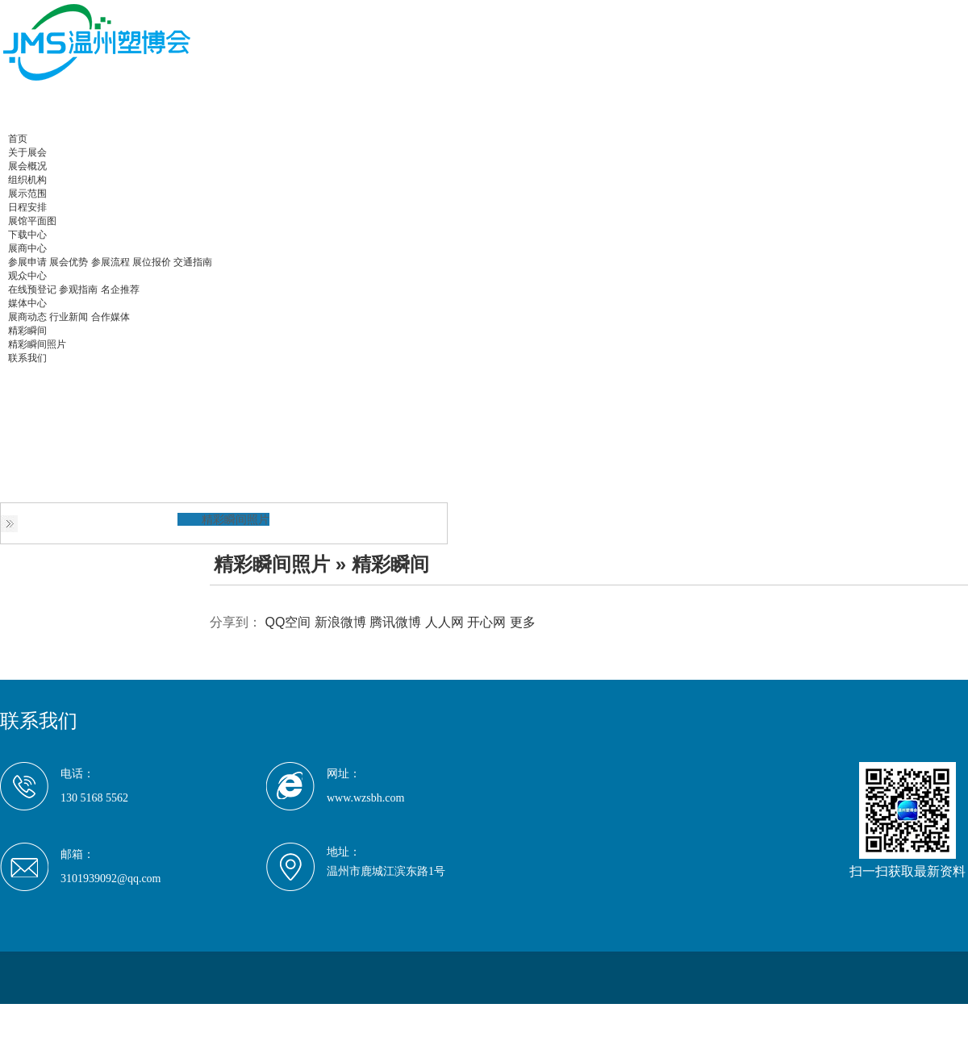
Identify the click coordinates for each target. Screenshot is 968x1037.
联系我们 (27, 358)
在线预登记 (32, 289)
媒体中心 (27, 303)
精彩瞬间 (27, 330)
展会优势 (68, 262)
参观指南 (78, 289)
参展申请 (27, 262)
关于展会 (27, 152)
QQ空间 (288, 622)
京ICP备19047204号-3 (284, 1012)
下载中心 (27, 234)
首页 (17, 138)
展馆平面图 (32, 221)
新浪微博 (340, 622)
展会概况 (27, 166)
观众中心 (27, 275)
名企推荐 (120, 289)
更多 (523, 622)
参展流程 (110, 262)
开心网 (486, 622)
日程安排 (27, 207)
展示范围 (27, 193)
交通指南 (192, 262)
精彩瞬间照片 (37, 344)
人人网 (444, 622)
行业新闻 (68, 317)
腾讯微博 (395, 622)
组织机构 (27, 179)
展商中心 (27, 248)
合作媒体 (110, 317)
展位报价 (151, 262)
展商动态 (27, 317)
